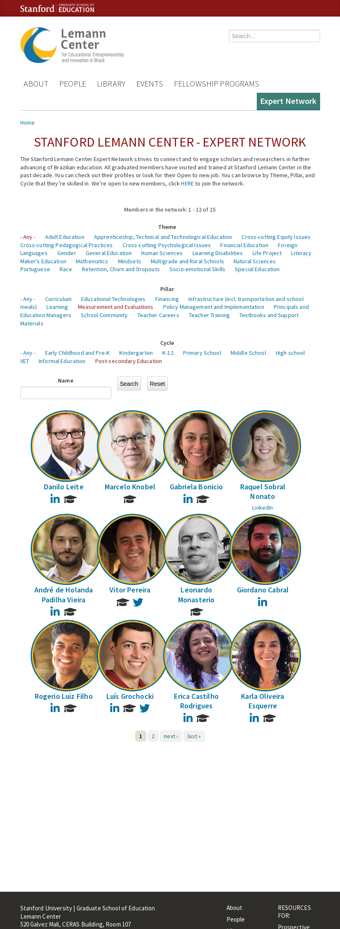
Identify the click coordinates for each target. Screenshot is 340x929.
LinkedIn (262, 507)
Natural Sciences (255, 261)
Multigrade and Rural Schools (187, 261)
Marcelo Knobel (130, 486)
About (36, 83)
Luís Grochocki (130, 696)
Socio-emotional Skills (197, 269)
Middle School (248, 352)
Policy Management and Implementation (213, 306)
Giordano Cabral (263, 589)
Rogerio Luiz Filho (64, 696)
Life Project (267, 253)
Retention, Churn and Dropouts (121, 269)
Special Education (257, 269)
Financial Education (244, 245)
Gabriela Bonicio (196, 486)
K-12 (168, 352)
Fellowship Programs (217, 83)
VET (24, 361)
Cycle (167, 343)
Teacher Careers (158, 315)
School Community (104, 315)
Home (27, 122)
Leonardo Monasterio (196, 594)
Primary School (202, 352)
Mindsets (129, 261)
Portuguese (35, 269)
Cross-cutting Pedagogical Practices (66, 245)
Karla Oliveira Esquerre (263, 700)
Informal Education (62, 361)
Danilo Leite (64, 486)
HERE (187, 183)
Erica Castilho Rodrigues (196, 700)
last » (194, 736)
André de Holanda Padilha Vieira (63, 594)
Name (65, 380)
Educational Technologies (113, 299)
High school (290, 352)
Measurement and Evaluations (116, 306)
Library (111, 83)
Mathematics (92, 261)
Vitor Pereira (129, 589)
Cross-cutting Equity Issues (276, 237)
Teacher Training (209, 315)
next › (171, 736)
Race (66, 269)
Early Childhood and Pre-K (77, 352)
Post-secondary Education (128, 361)
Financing (167, 299)
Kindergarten (136, 352)
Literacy (301, 253)
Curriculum (58, 299)
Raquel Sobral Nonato (262, 491)
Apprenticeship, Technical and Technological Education (163, 237)
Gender (66, 253)
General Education (109, 253)
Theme (167, 227)
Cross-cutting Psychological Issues (167, 245)
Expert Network (288, 101)
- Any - (28, 237)
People (72, 83)
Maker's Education (43, 261)
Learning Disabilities (218, 253)
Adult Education (64, 237)
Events (149, 83)
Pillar (167, 289)
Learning (57, 306)
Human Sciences (162, 253)
